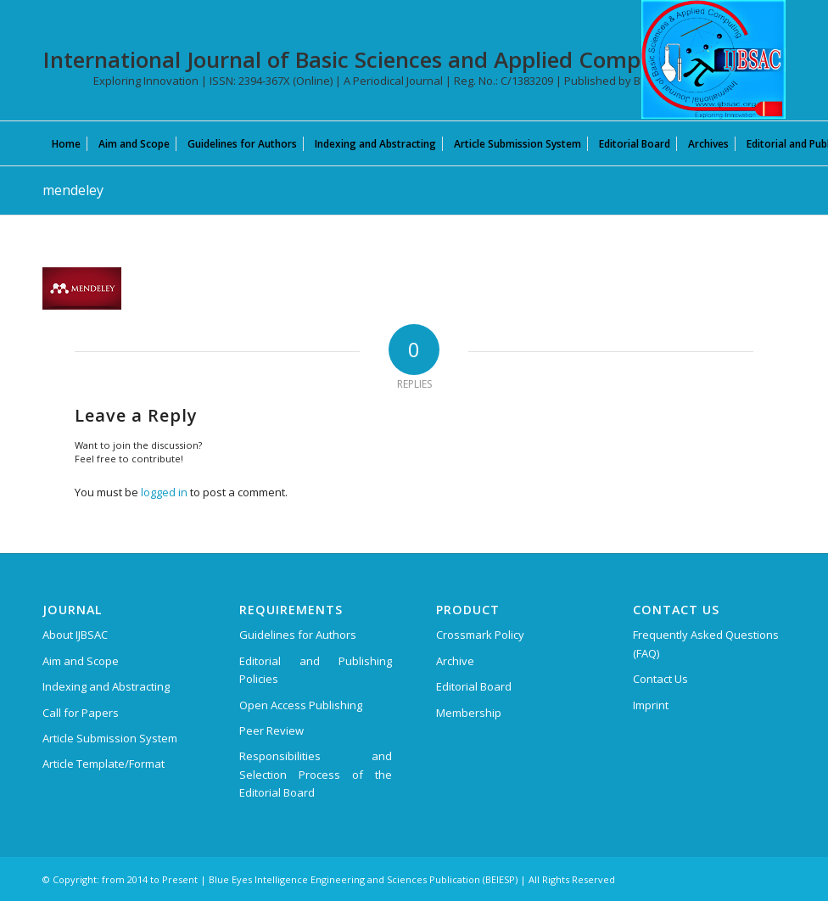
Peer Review (271, 730)
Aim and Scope (80, 661)
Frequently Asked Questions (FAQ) (706, 643)
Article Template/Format (103, 763)
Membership (468, 712)
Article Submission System (109, 738)
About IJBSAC (75, 634)
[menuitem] (66, 143)
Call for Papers (80, 712)
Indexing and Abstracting (106, 686)
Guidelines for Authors (297, 634)
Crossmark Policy (480, 634)
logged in (164, 492)
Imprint (651, 705)
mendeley (73, 190)
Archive (455, 661)
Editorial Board (474, 686)
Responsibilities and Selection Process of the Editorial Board (315, 774)
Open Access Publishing (300, 705)
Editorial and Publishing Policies (315, 669)
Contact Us (660, 678)
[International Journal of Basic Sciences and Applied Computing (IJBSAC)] (713, 59)
